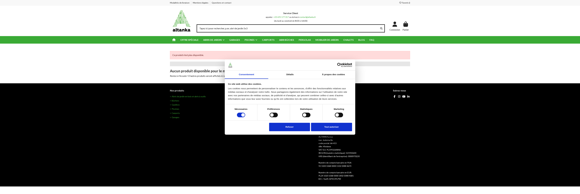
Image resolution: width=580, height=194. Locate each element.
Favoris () (404, 2)
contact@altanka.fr (308, 17)
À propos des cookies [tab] (333, 74)
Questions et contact (221, 2)
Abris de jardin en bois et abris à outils (189, 96)
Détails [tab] (290, 74)
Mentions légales (201, 2)
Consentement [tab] (246, 74)
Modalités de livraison (180, 2)
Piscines (175, 109)
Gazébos (176, 104)
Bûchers (175, 100)
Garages (175, 117)
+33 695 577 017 (281, 17)
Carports (176, 113)
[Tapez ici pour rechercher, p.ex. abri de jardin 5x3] (381, 28)
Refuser (290, 127)
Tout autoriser (331, 127)
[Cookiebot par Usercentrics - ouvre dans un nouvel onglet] (339, 65)
